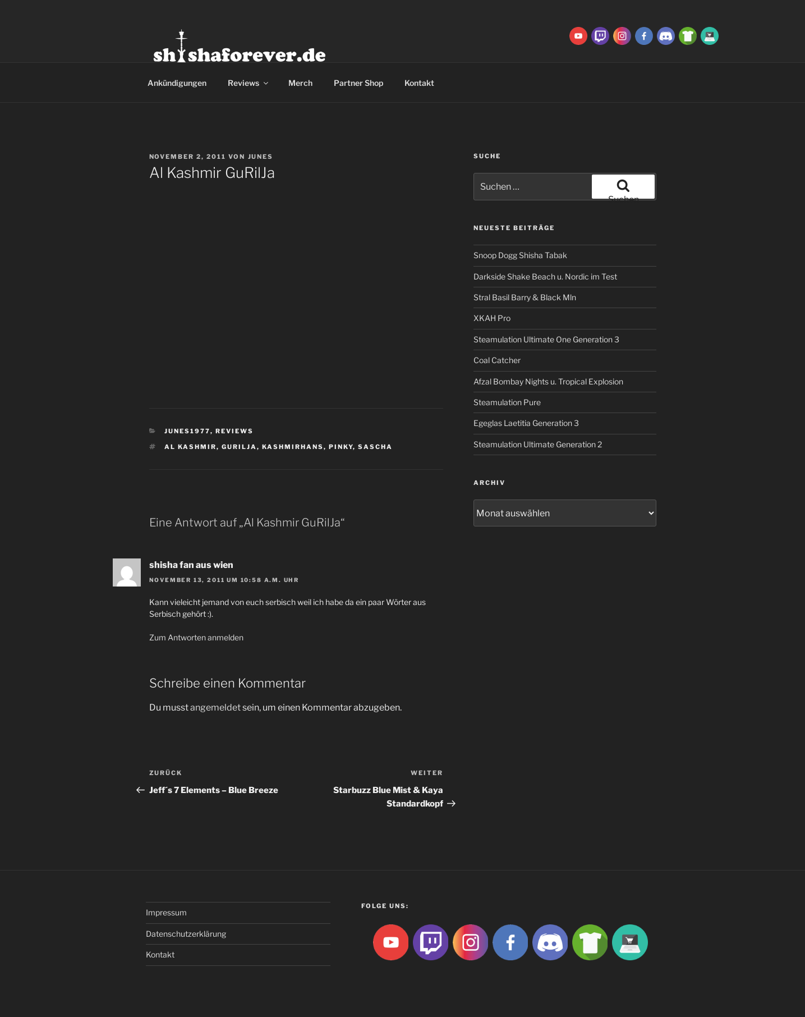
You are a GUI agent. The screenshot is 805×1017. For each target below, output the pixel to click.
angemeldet (215, 707)
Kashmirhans (293, 447)
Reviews (249, 83)
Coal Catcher (497, 360)
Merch (300, 83)
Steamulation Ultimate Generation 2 (537, 444)
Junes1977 (187, 431)
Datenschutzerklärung (186, 933)
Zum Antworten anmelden (196, 637)
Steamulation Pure (507, 402)
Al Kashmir (190, 447)
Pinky (341, 447)
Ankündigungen (177, 83)
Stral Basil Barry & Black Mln (524, 297)
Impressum (166, 912)
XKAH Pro (491, 318)
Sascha (375, 447)
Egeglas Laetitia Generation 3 (526, 423)
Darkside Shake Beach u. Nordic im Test (545, 276)
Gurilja (239, 447)
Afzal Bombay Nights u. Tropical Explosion (548, 381)
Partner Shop (358, 83)
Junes (261, 157)
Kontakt (419, 83)
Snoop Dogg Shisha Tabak (520, 255)
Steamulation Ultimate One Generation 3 (546, 339)
